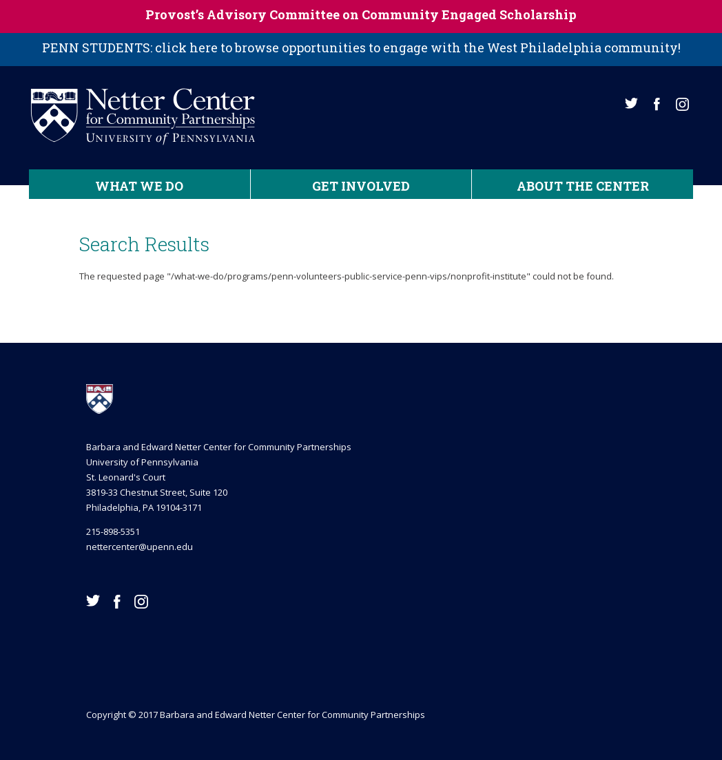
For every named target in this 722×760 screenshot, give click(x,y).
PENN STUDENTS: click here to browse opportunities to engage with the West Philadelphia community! (361, 47)
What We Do (139, 186)
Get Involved (361, 186)
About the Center (583, 186)
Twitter (631, 103)
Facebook (657, 104)
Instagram (682, 104)
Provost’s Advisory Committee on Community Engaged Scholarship (361, 14)
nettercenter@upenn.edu (139, 546)
